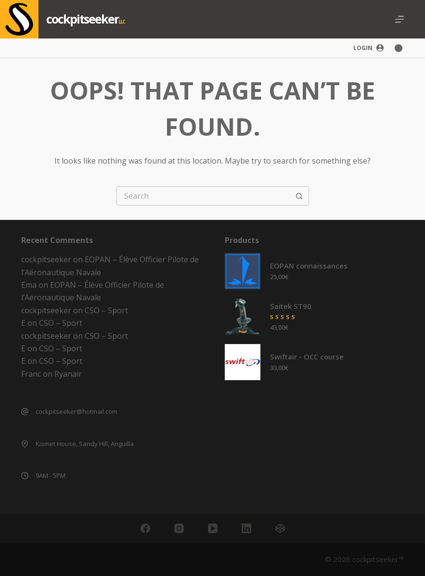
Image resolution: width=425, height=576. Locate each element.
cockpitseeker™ (378, 559)
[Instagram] (179, 528)
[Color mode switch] (398, 48)
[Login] (368, 48)
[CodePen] (280, 528)
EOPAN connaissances (309, 265)
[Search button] (299, 195)
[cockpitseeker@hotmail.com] (24, 411)
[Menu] (399, 19)
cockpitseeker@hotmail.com (76, 411)
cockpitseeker (82, 19)
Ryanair (68, 374)
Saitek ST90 (290, 306)
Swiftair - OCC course (307, 356)
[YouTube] (213, 528)
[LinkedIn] (246, 528)
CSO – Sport (106, 310)
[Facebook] (145, 528)
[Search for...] (203, 195)
